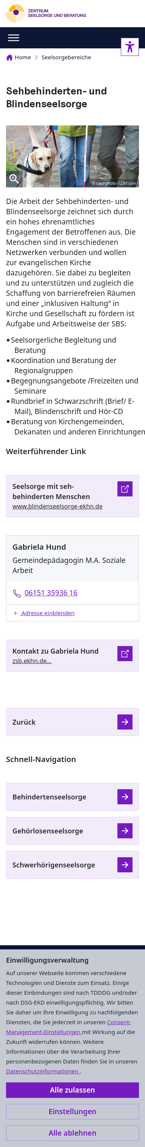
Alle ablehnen (73, 1133)
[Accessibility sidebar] (130, 47)
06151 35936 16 (51, 593)
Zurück (23, 722)
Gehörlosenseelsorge (47, 830)
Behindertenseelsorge (49, 796)
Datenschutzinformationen (43, 1071)
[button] (72, 613)
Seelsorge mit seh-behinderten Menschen (51, 491)
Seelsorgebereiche (66, 57)
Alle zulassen (72, 1090)
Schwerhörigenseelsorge (53, 864)
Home (18, 57)
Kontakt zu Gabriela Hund (55, 650)
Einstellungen (72, 1111)
